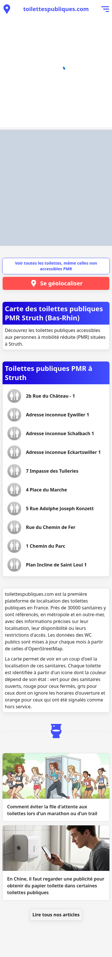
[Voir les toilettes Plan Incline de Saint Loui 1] (56, 564)
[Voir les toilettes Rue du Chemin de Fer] (51, 527)
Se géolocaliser (56, 283)
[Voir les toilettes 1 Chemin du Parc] (46, 546)
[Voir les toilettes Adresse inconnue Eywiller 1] (57, 414)
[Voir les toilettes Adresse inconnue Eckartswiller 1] (63, 452)
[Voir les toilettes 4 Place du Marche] (46, 489)
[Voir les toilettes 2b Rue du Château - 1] (50, 396)
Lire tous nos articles (56, 915)
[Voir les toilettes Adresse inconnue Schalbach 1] (60, 433)
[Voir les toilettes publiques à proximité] (7, 9)
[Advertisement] (56, 188)
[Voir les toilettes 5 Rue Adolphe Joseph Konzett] (60, 508)
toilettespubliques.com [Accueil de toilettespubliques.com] (56, 9)
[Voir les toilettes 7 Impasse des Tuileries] (52, 471)
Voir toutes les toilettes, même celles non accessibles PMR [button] (56, 265)
